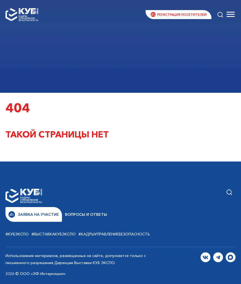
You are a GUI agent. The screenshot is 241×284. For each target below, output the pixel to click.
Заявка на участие (33, 214)
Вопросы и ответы (86, 214)
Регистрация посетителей (182, 15)
